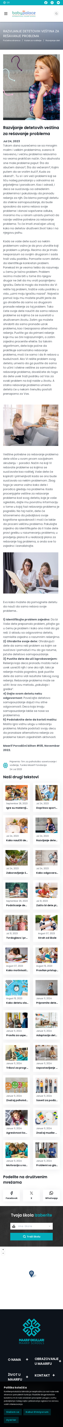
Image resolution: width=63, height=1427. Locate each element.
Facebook (11, 1195)
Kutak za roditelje (33, 40)
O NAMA (14, 1359)
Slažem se (12, 1412)
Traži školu (31, 1236)
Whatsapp (51, 1195)
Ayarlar (11, 1419)
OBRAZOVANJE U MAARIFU (47, 1361)
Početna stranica (11, 40)
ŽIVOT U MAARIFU (15, 1377)
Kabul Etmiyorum (37, 1412)
